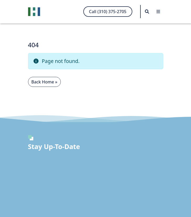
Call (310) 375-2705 (108, 11)
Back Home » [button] (44, 82)
